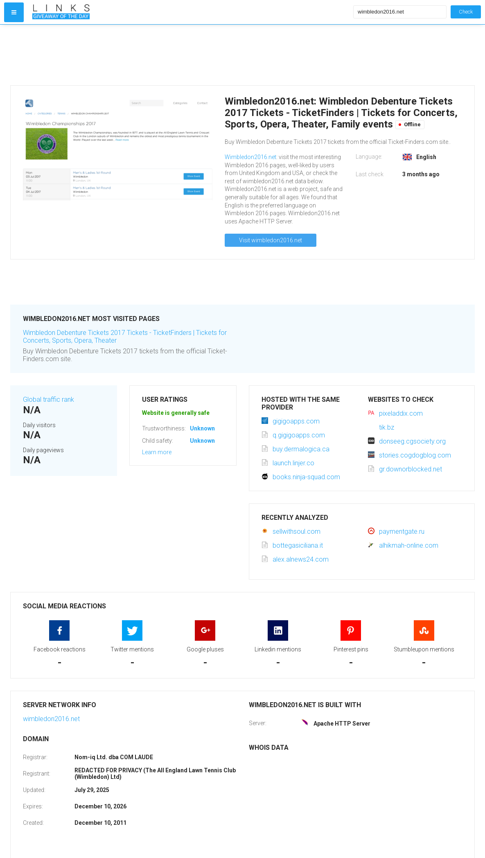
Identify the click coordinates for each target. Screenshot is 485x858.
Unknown (202, 428)
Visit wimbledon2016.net (270, 240)
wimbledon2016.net (51, 719)
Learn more (156, 452)
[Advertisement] (191, 54)
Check (466, 12)
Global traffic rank (48, 399)
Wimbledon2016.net (250, 157)
